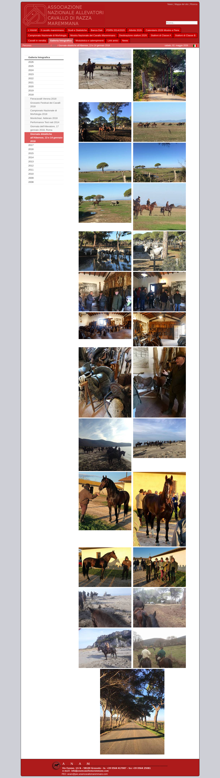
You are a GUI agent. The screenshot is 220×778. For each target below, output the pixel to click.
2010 (31, 173)
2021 (31, 82)
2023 (31, 74)
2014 (31, 157)
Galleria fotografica (41, 45)
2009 (31, 178)
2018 (54, 45)
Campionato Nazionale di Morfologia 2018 (43, 112)
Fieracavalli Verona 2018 (43, 98)
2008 (31, 182)
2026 (31, 62)
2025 (31, 66)
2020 (31, 86)
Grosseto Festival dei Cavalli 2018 (45, 104)
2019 (31, 90)
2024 (31, 70)
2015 (31, 153)
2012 (31, 165)
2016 (31, 149)
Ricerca (193, 4)
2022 (31, 78)
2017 (31, 145)
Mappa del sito (182, 4)
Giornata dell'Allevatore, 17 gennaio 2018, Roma (44, 128)
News (170, 4)
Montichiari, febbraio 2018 (44, 118)
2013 (31, 161)
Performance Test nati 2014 (44, 122)
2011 (31, 169)
